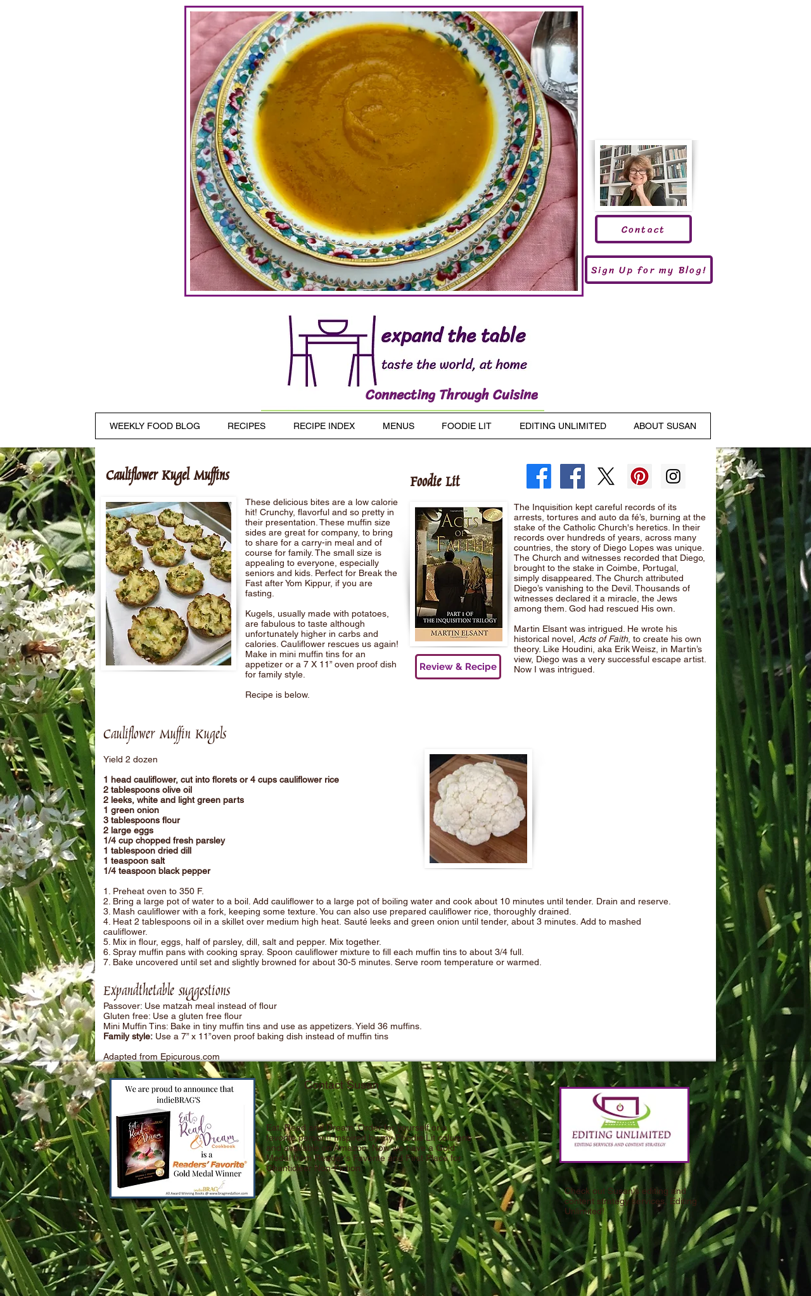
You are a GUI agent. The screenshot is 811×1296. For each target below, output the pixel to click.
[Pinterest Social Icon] (639, 476)
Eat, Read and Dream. (310, 1127)
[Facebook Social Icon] (572, 476)
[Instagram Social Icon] (673, 476)
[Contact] (643, 229)
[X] (606, 476)
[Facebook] (539, 476)
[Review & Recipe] (458, 666)
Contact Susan (341, 1084)
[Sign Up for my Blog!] (649, 269)
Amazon (350, 1148)
